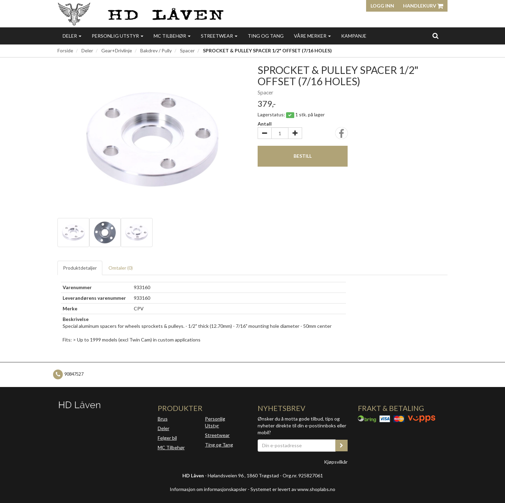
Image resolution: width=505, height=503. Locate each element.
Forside (65, 50)
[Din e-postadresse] (297, 445)
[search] (435, 35)
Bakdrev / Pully (156, 50)
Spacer (187, 50)
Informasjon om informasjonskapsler (208, 489)
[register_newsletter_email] (341, 445)
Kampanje (353, 36)
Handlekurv (423, 6)
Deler (72, 36)
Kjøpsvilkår (336, 462)
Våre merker (312, 36)
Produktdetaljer (80, 268)
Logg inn (382, 6)
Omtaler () (120, 268)
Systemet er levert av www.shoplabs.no (292, 489)
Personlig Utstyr (215, 422)
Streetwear (219, 36)
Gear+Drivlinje (116, 50)
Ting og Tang (266, 36)
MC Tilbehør (172, 36)
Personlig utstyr (117, 36)
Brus (163, 419)
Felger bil (167, 438)
